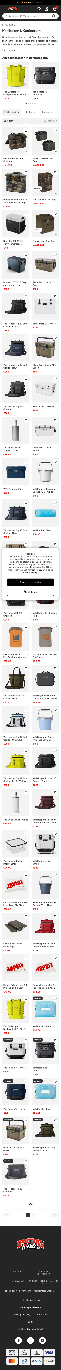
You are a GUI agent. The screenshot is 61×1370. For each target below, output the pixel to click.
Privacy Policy (35, 570)
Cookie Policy (30, 572)
